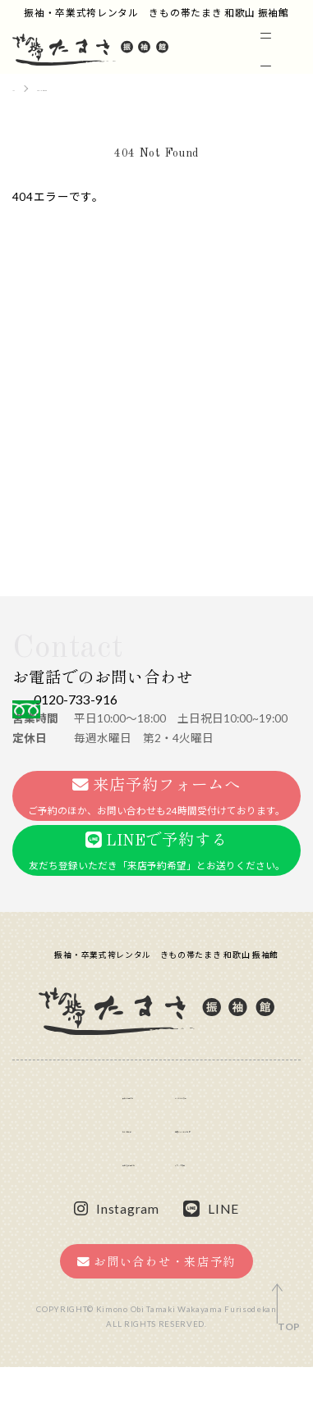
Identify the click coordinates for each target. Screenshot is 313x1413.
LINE (211, 1255)
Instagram (116, 1255)
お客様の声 (70, 1173)
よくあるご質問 (206, 1138)
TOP (289, 1326)
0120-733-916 (129, 709)
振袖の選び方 (76, 1138)
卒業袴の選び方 (82, 1207)
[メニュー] (277, 49)
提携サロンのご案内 (218, 1173)
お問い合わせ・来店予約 (156, 1307)
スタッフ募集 (200, 1207)
